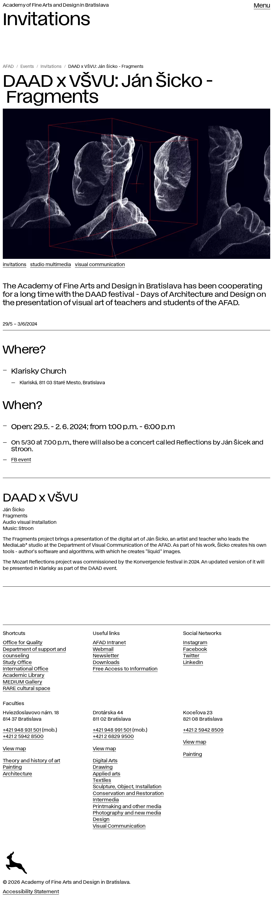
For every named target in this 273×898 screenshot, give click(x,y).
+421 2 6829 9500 (113, 736)
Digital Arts (105, 761)
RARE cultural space (26, 688)
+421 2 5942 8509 (203, 730)
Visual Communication (100, 264)
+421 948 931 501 (22, 730)
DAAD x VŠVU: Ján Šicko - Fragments (105, 67)
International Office (25, 669)
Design (101, 819)
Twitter (191, 656)
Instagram (195, 643)
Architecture (17, 774)
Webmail (103, 649)
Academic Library (23, 675)
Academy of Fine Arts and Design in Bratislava (56, 5)
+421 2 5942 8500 (23, 736)
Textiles (102, 780)
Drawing (103, 767)
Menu (262, 6)
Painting (12, 767)
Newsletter (106, 656)
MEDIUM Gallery (22, 682)
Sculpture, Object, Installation (127, 787)
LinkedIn (193, 662)
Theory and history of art (31, 761)
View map (14, 749)
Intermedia (106, 800)
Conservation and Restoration (128, 793)
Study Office (17, 662)
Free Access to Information (125, 669)
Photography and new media (127, 813)
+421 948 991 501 (112, 730)
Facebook (195, 649)
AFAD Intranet (109, 643)
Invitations (51, 67)
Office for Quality (22, 643)
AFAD (8, 67)
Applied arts (106, 774)
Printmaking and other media (127, 806)
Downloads (106, 662)
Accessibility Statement (31, 892)
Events (27, 67)
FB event (21, 460)
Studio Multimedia (50, 264)
